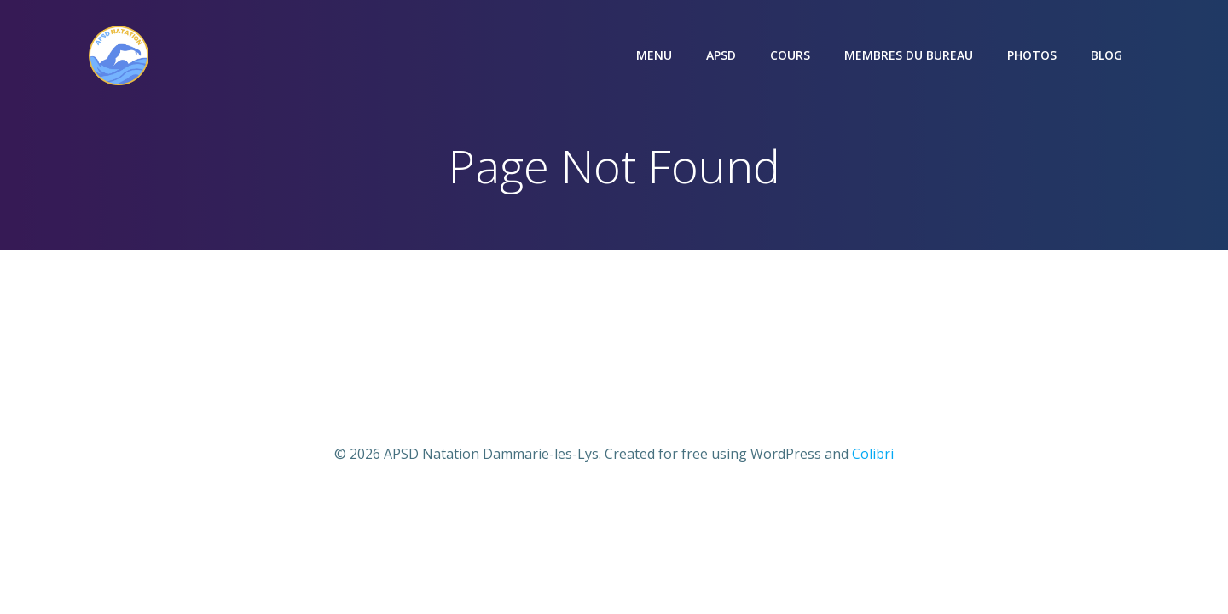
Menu (654, 55)
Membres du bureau (908, 55)
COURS (790, 55)
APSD (721, 55)
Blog (1106, 55)
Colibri (873, 453)
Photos (1032, 55)
